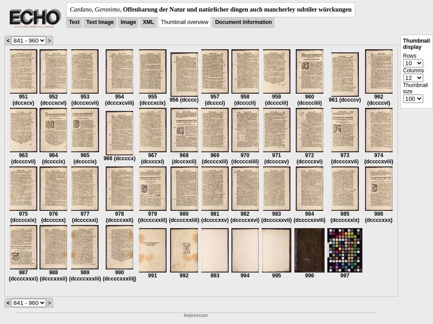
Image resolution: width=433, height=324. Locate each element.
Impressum (195, 315)
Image (128, 22)
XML (148, 22)
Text (74, 22)
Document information (243, 22)
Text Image (100, 22)
